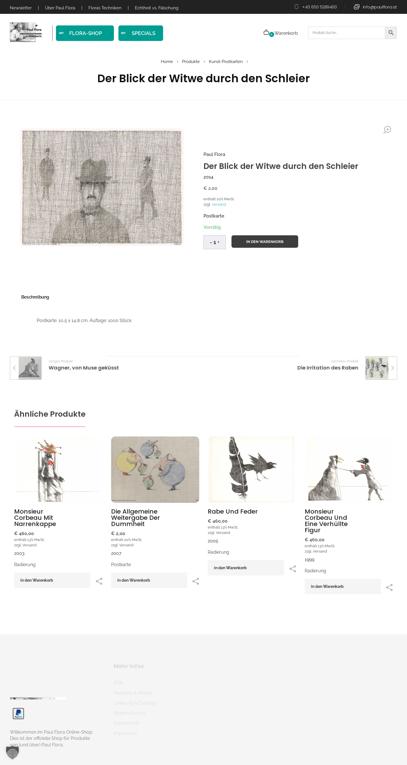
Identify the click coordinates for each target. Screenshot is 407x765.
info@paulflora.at (380, 7)
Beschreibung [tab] (35, 297)
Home (167, 61)
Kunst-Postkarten (226, 61)
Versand (219, 204)
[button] (218, 241)
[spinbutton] (215, 242)
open (387, 130)
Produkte (191, 61)
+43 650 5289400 (319, 7)
